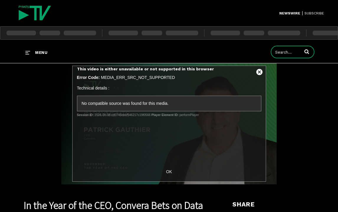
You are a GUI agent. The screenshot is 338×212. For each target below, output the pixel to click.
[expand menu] (36, 52)
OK (169, 171)
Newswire (289, 13)
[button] (306, 51)
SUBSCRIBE (314, 13)
